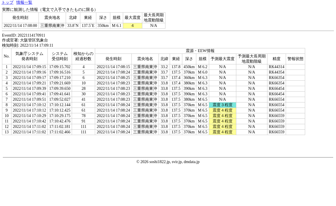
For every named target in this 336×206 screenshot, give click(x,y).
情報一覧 (24, 2)
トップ (7, 2)
